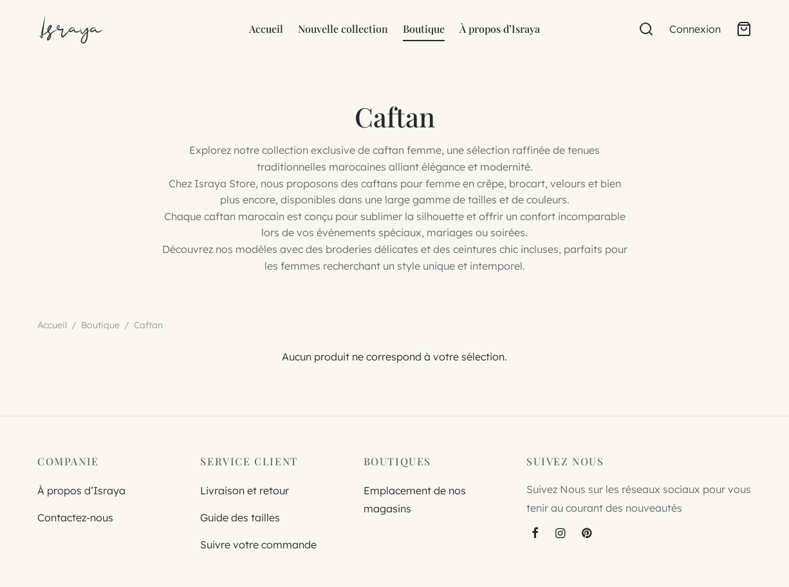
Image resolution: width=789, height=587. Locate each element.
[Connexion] (695, 29)
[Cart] (744, 29)
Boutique (424, 28)
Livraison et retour (244, 490)
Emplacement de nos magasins (415, 500)
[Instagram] (560, 533)
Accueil (266, 28)
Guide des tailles (240, 517)
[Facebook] (535, 533)
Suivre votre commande (258, 544)
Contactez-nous (75, 517)
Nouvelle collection (343, 28)
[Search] (646, 29)
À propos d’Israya (499, 28)
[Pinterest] (587, 533)
